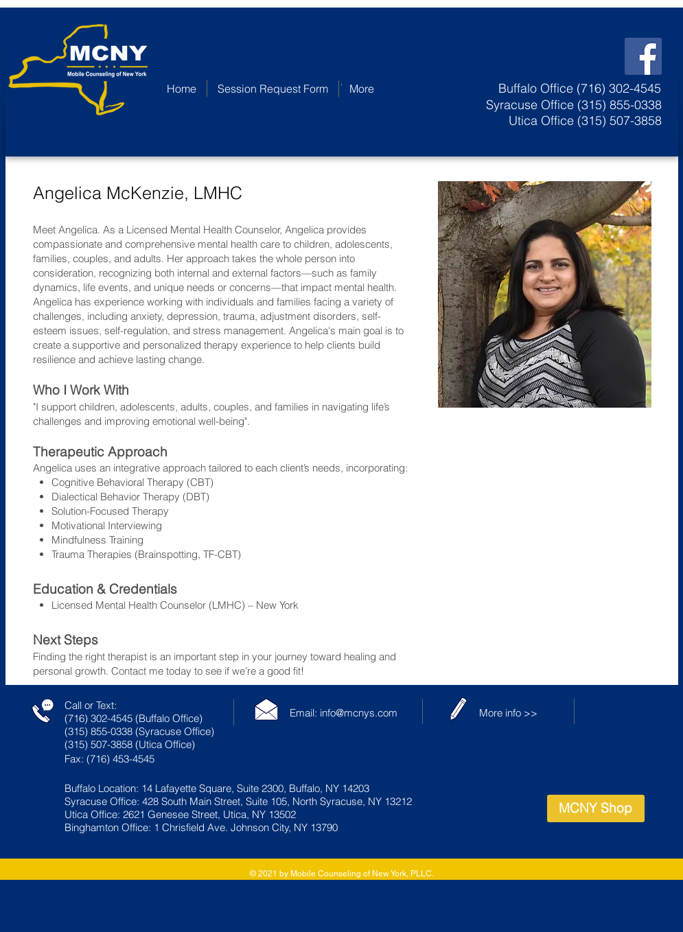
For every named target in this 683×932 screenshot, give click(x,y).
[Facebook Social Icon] (643, 56)
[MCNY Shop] (596, 808)
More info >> (508, 712)
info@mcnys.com (358, 712)
